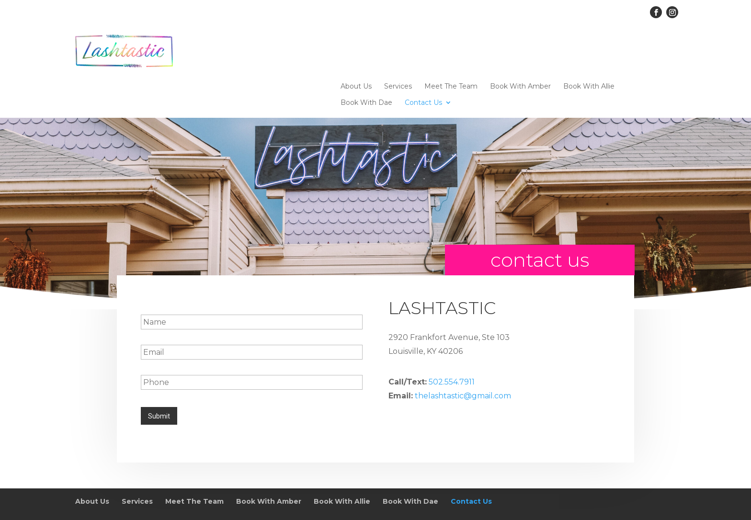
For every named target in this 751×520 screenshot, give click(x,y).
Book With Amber (520, 45)
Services (398, 45)
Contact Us (423, 61)
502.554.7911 (452, 341)
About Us (356, 45)
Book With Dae (366, 61)
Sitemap (240, 495)
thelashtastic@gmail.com (463, 355)
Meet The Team (451, 45)
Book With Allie (588, 45)
